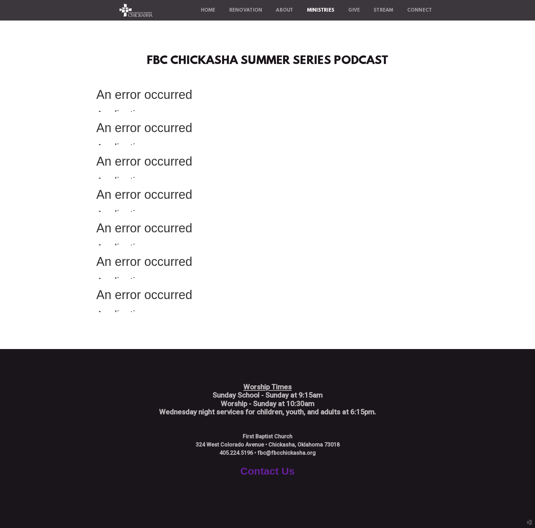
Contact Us (267, 471)
